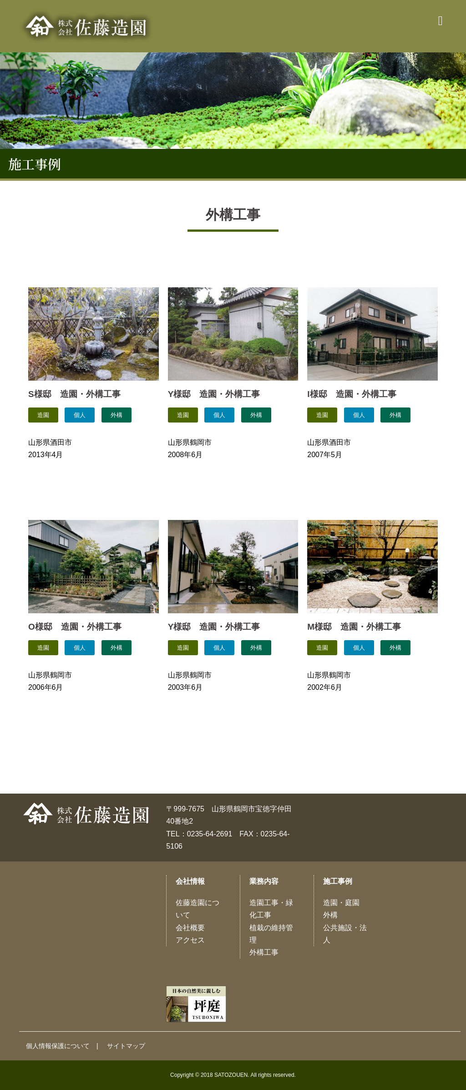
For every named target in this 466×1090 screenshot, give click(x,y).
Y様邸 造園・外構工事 (214, 394)
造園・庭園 (341, 903)
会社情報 (190, 881)
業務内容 (264, 881)
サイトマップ (126, 1045)
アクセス (190, 940)
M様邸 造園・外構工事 (354, 627)
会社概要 (190, 928)
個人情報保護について (58, 1045)
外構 (330, 915)
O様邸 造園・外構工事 (75, 627)
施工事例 (337, 881)
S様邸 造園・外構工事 (74, 394)
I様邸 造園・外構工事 (351, 394)
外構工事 (264, 952)
